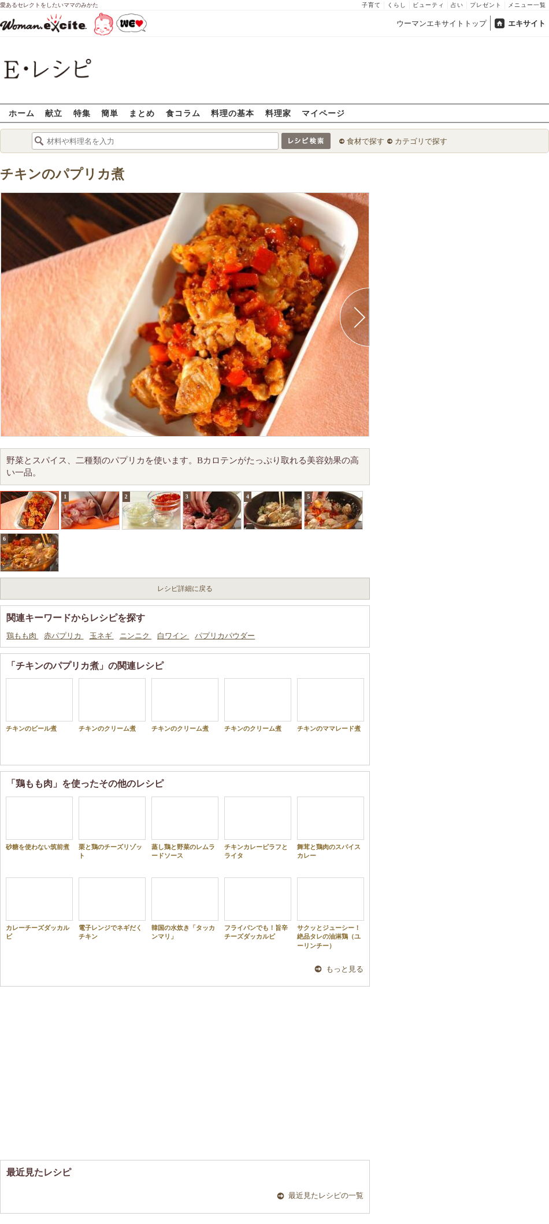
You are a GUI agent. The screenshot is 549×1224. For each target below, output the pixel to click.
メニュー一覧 (527, 5)
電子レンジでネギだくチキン (112, 908)
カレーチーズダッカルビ (39, 908)
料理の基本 (232, 112)
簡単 (109, 112)
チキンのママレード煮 (330, 705)
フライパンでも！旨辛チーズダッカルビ (257, 908)
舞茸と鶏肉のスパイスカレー (330, 828)
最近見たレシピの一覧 (325, 1195)
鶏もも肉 (22, 635)
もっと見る (344, 969)
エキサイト (527, 23)
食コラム (183, 112)
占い (457, 5)
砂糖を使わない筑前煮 (39, 823)
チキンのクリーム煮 (112, 705)
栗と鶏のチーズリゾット (112, 828)
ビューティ (428, 5)
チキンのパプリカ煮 (62, 174)
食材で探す (365, 141)
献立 (53, 112)
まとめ (142, 112)
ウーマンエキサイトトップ (441, 23)
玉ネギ (102, 635)
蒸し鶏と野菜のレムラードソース (184, 828)
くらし (396, 5)
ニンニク (135, 635)
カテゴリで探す (421, 141)
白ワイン (173, 635)
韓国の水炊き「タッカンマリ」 (184, 908)
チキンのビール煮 (39, 705)
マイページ (323, 112)
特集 (82, 112)
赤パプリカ (63, 635)
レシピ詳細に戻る (185, 589)
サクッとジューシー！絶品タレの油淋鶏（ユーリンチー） (330, 913)
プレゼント (486, 5)
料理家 (278, 112)
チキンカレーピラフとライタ (257, 828)
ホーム (22, 112)
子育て (371, 5)
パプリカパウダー (225, 635)
